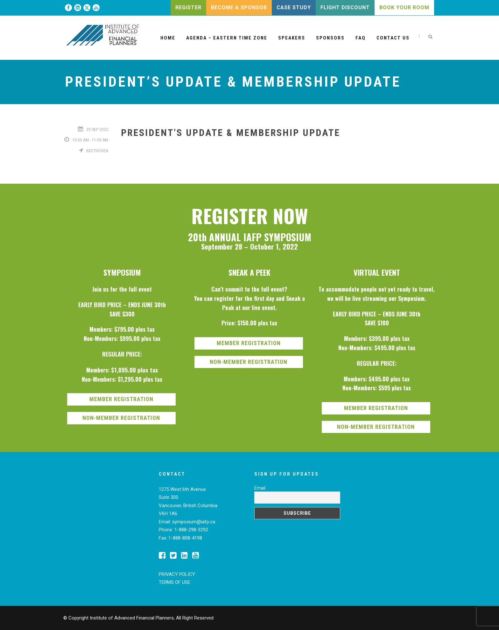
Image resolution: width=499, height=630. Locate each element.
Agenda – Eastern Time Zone (226, 38)
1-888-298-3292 (191, 530)
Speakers (291, 38)
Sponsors (330, 38)
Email (259, 488)
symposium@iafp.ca (193, 522)
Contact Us (393, 38)
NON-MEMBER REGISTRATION (121, 417)
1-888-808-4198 (185, 538)
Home (167, 38)
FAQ (360, 38)
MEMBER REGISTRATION (121, 399)
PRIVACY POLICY (177, 574)
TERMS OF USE (174, 582)
